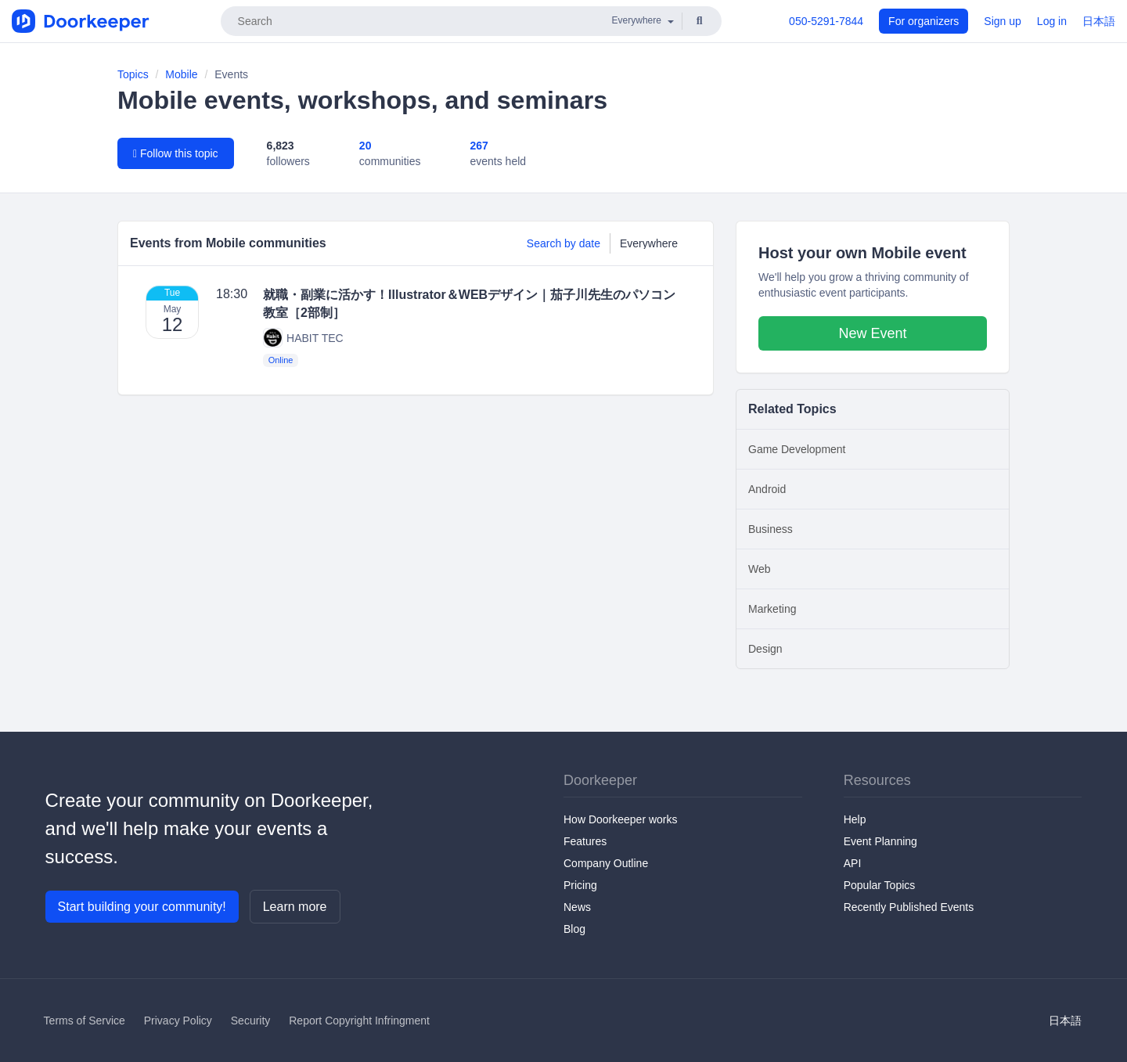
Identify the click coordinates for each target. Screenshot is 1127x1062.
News (577, 907)
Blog (574, 929)
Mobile (181, 74)
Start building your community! (142, 906)
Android (767, 489)
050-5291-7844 (826, 21)
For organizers (923, 21)
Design (765, 649)
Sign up (1002, 21)
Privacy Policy (178, 1020)
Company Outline (606, 863)
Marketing (772, 609)
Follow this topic (175, 153)
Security (251, 1020)
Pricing (580, 885)
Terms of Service (84, 1020)
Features (585, 841)
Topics (133, 74)
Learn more (295, 906)
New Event (872, 333)
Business (770, 529)
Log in (1052, 21)
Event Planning (880, 841)
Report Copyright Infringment (359, 1020)
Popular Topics (880, 885)
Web (759, 569)
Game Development (797, 449)
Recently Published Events (909, 907)
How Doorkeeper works (621, 819)
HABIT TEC (303, 337)
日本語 (1098, 21)
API (853, 863)
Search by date (563, 243)
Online (280, 360)
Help (855, 819)
